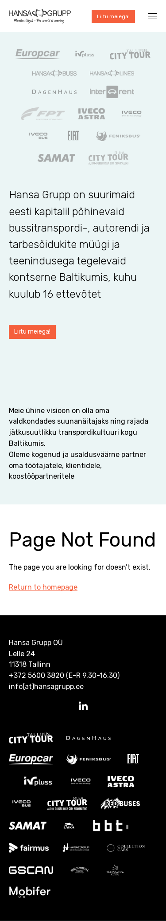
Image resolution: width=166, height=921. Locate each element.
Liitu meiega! (113, 16)
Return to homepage (43, 587)
